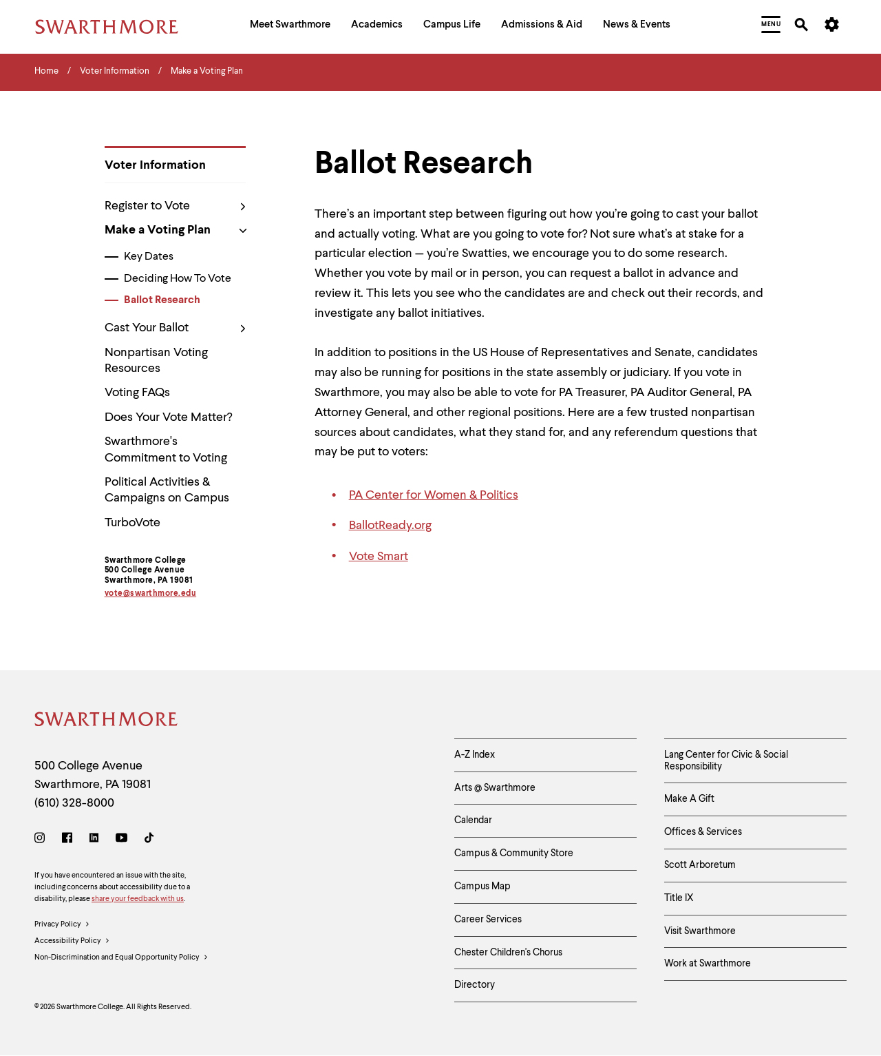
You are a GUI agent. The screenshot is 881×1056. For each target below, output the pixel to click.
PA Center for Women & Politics (433, 495)
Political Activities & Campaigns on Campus (167, 490)
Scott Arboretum (700, 865)
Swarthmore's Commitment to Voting (166, 449)
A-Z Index (474, 755)
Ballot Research (162, 300)
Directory (474, 985)
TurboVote (132, 523)
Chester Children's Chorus (508, 952)
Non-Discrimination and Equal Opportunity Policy (121, 958)
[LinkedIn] (94, 840)
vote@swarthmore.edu (151, 594)
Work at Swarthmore (707, 964)
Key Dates (148, 256)
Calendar (473, 820)
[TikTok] (149, 840)
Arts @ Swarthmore (494, 788)
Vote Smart (378, 556)
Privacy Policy (62, 925)
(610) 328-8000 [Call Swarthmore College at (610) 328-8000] (74, 803)
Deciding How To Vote (177, 278)
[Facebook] (67, 840)
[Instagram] (42, 840)
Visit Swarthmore (700, 931)
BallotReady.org (390, 525)
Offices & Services (703, 832)
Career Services (488, 919)
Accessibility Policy (72, 941)
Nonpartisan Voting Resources (156, 360)
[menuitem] (290, 26)
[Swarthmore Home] (106, 722)
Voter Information (155, 165)
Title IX (679, 898)
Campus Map (482, 886)
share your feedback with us (138, 899)
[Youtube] (121, 840)
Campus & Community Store (513, 853)
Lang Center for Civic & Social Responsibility (726, 761)
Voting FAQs (137, 392)
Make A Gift (689, 799)
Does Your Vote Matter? (168, 417)
